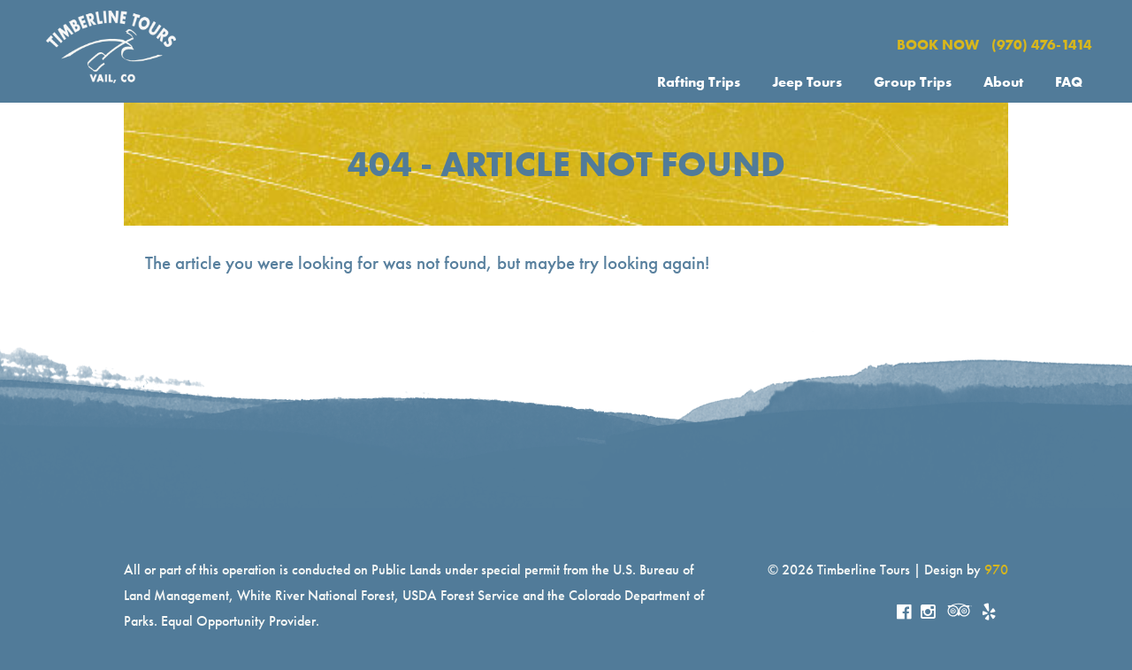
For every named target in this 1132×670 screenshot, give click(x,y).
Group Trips (913, 82)
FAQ (1068, 82)
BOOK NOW (938, 44)
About (1003, 82)
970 (996, 569)
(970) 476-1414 (1041, 44)
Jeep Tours (807, 82)
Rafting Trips (698, 82)
